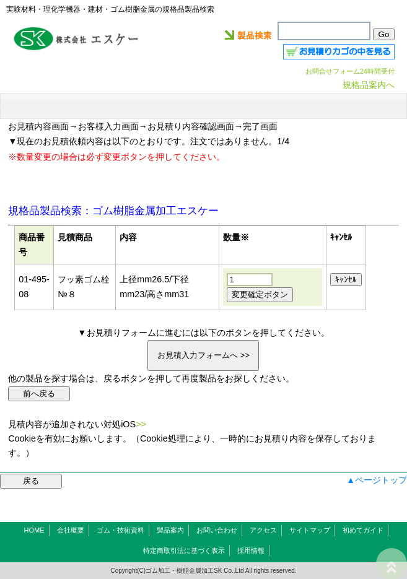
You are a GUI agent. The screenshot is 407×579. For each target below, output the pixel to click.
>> (141, 424)
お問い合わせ (216, 530)
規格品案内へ (369, 85)
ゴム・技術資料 (120, 530)
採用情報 (251, 550)
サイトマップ (309, 530)
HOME (34, 530)
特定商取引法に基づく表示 (184, 550)
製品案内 (170, 530)
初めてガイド (363, 530)
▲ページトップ (376, 480)
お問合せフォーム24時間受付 (350, 71)
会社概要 (70, 530)
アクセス (263, 530)
